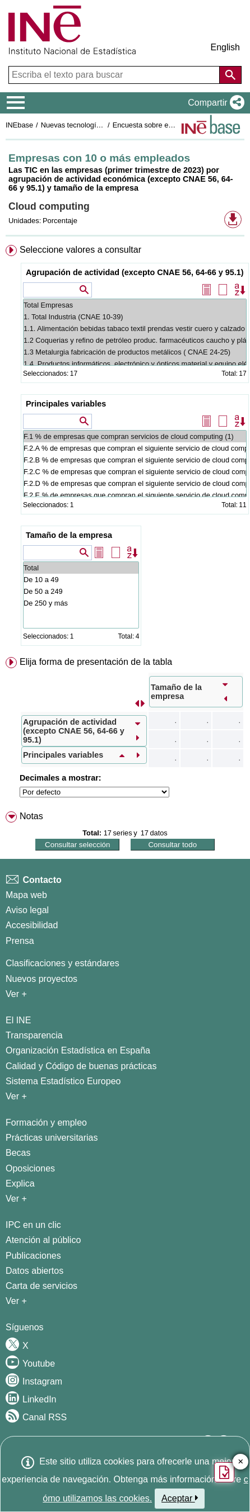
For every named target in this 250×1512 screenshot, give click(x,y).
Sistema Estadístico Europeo (63, 1081)
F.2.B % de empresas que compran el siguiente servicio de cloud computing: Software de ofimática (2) (135, 460)
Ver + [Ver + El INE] (16, 1096)
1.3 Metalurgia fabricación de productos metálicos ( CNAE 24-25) (135, 352)
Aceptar (179, 1498)
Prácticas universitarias (52, 1137)
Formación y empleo (46, 1122)
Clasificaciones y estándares (62, 963)
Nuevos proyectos (41, 979)
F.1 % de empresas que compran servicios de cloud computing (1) (135, 436)
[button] (213, 103)
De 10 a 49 (81, 579)
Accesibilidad (32, 925)
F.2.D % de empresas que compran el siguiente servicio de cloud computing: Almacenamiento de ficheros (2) (135, 483)
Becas (18, 1152)
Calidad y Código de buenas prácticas (81, 1066)
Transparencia (34, 1035)
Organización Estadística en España (78, 1050)
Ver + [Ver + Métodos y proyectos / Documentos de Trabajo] (16, 994)
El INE (18, 1020)
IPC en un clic (33, 1225)
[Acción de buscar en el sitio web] (230, 75)
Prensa (20, 941)
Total (81, 568)
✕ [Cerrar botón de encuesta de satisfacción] (241, 1462)
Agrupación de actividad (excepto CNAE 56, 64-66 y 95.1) (135, 272)
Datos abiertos (34, 1270)
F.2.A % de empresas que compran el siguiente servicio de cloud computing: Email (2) (135, 448)
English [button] (225, 47)
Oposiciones (30, 1168)
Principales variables (66, 403)
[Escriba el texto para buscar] (115, 75)
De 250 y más (81, 603)
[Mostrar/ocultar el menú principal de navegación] (16, 103)
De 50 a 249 (81, 591)
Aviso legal (27, 910)
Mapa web (26, 895)
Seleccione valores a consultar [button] (80, 249)
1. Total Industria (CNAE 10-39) (135, 317)
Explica (20, 1183)
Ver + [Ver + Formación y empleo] (16, 1198)
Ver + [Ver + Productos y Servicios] (16, 1301)
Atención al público (43, 1240)
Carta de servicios (41, 1286)
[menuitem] (125, 447)
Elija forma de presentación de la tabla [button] (96, 662)
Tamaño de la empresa (69, 535)
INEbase (19, 125)
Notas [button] (31, 816)
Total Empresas (135, 305)
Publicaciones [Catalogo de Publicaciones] (33, 1255)
